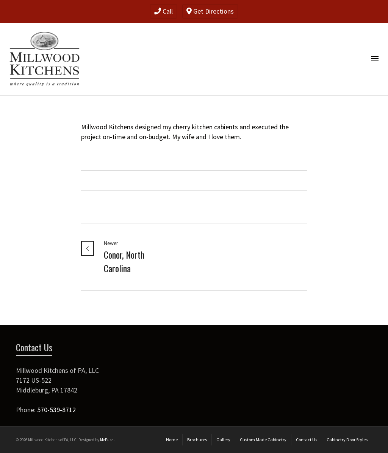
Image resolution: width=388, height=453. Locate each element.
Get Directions (210, 11)
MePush (107, 439)
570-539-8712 (56, 409)
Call (163, 11)
